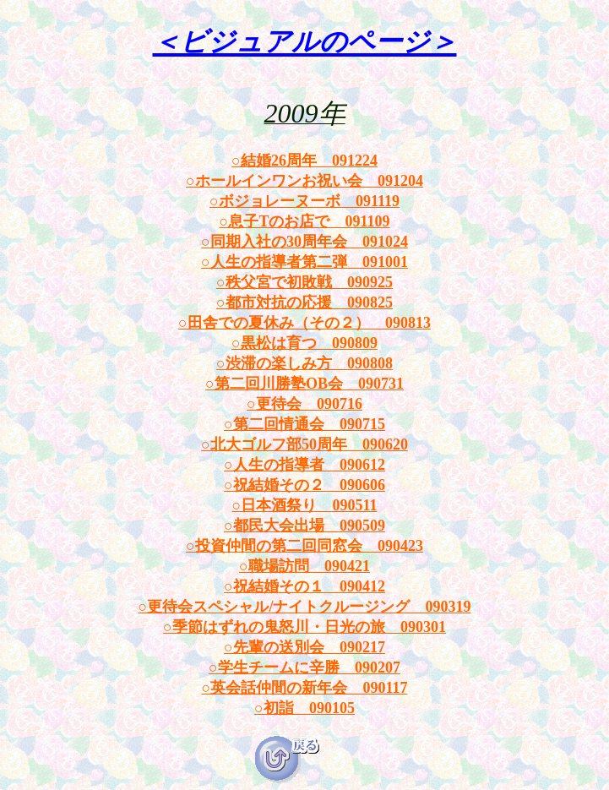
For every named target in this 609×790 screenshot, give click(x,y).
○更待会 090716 (304, 403)
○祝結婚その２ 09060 (301, 485)
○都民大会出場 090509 (304, 525)
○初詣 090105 (304, 708)
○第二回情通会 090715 (304, 424)
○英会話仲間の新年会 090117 (305, 687)
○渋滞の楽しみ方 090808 (304, 363)
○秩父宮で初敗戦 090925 (304, 282)
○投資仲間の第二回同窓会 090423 (304, 545)
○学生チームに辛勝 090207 (304, 667)
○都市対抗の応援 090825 (304, 302)
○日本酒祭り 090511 (305, 505)
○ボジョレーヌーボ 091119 (304, 201)
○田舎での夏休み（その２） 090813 (304, 322)
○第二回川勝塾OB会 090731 (304, 383)
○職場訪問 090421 (304, 566)
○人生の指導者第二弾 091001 (304, 261)
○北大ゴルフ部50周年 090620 (304, 444)
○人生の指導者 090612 (304, 464)
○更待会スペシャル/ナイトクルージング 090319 (305, 606)
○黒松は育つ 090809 (304, 343)
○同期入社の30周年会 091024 (304, 241)
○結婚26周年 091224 (304, 160)
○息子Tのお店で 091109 (305, 221)
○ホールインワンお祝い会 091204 (304, 180)
